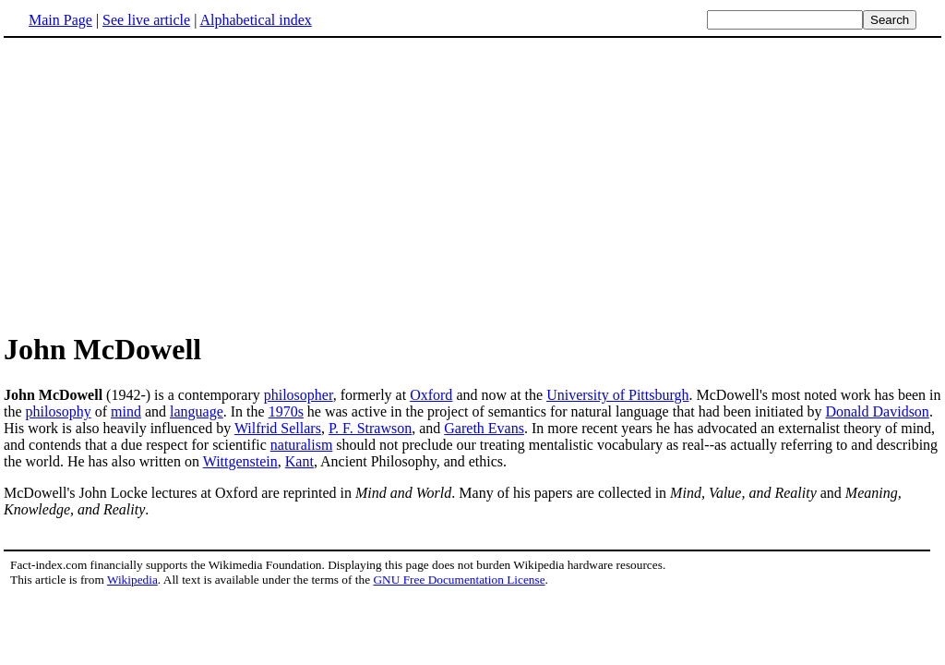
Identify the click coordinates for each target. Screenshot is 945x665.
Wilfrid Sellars (277, 428)
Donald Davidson (876, 411)
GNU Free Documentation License (458, 579)
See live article (146, 20)
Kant (299, 461)
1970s (286, 411)
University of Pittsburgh (617, 395)
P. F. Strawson (370, 428)
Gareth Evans (484, 428)
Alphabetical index (255, 20)
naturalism (301, 445)
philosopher (298, 395)
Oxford (431, 395)
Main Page (60, 20)
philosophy (58, 411)
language (196, 411)
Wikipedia (132, 579)
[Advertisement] (159, 183)
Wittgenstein (240, 461)
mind (126, 411)
